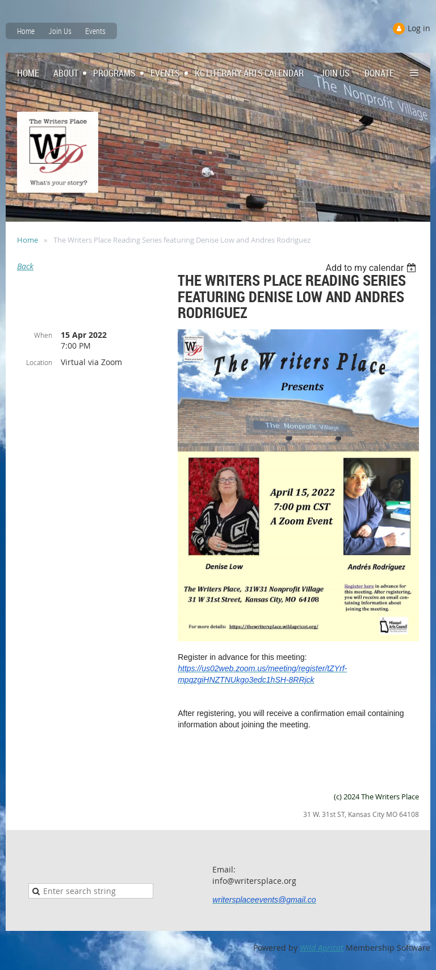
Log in (419, 28)
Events (95, 31)
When (43, 335)
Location (39, 362)
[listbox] (372, 268)
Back (25, 266)
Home (26, 31)
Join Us (60, 31)
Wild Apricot (321, 947)
